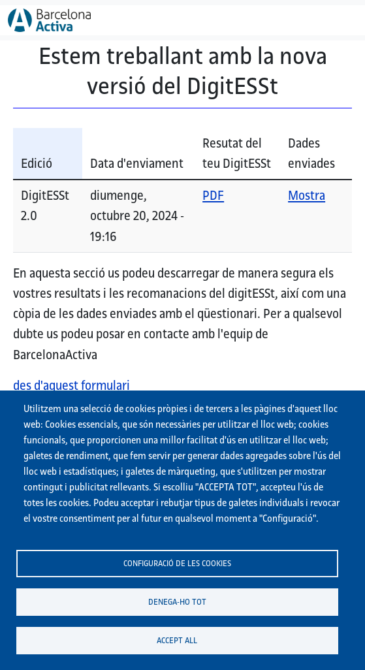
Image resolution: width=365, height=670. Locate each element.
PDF (213, 195)
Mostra (306, 195)
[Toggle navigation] (339, 20)
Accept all (177, 639)
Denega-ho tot (177, 601)
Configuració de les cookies (177, 562)
